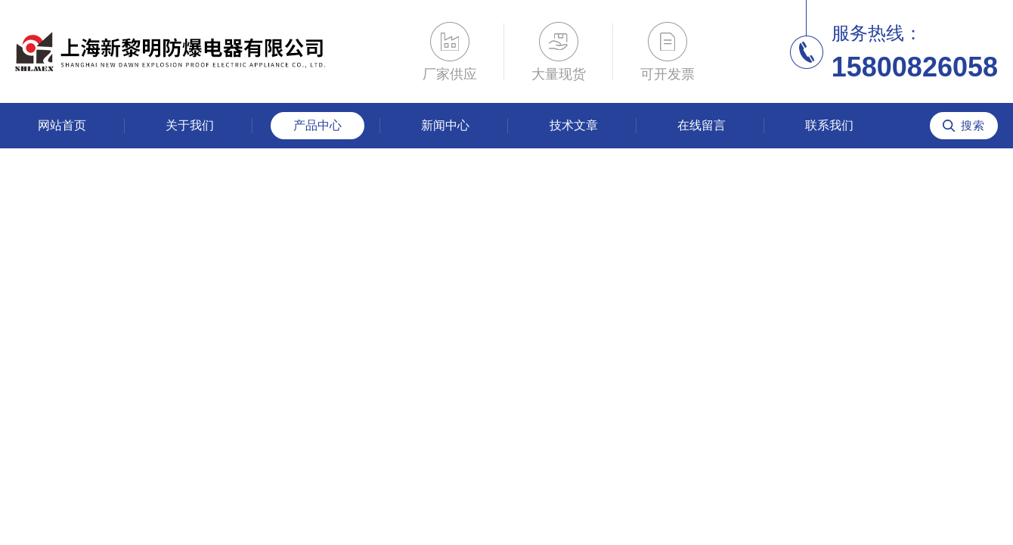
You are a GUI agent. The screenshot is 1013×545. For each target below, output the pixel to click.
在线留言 (701, 125)
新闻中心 (445, 125)
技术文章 (574, 125)
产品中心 (317, 125)
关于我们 (190, 125)
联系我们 (829, 125)
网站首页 (62, 125)
